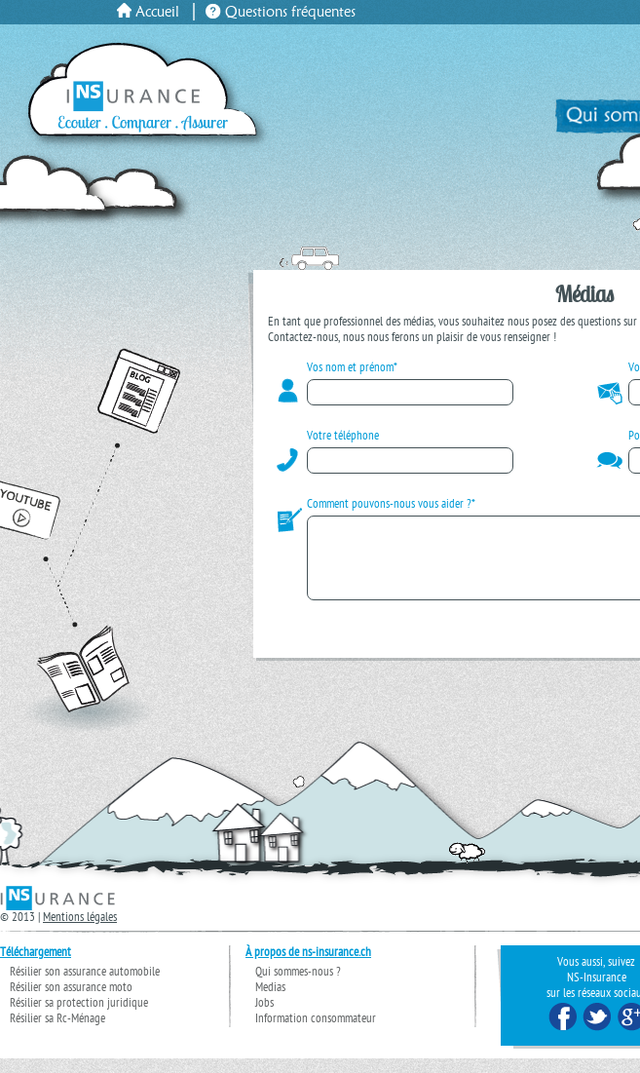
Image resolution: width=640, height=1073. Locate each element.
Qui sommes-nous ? (298, 987)
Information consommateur (315, 1034)
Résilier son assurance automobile (85, 987)
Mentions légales (80, 932)
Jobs (264, 1018)
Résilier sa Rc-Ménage (57, 1034)
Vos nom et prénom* (352, 368)
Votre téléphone (343, 436)
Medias (270, 1003)
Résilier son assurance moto (71, 1003)
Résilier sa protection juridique (79, 1018)
